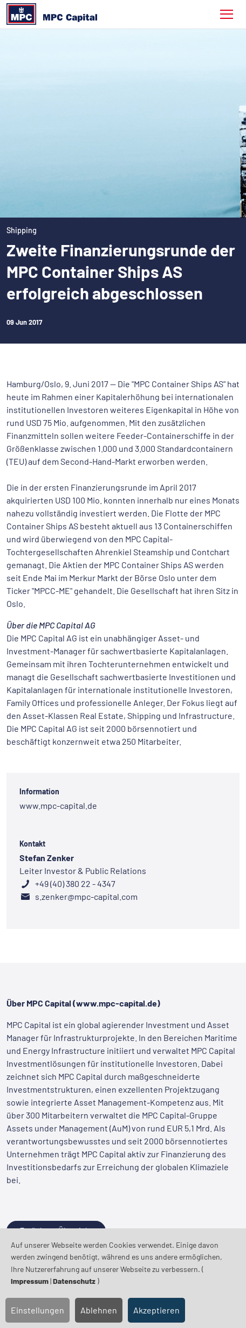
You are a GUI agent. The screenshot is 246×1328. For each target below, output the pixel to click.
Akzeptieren (156, 1310)
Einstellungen (37, 1310)
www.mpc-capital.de (58, 805)
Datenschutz (74, 1280)
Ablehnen (98, 1310)
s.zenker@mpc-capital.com (85, 896)
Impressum (30, 1280)
